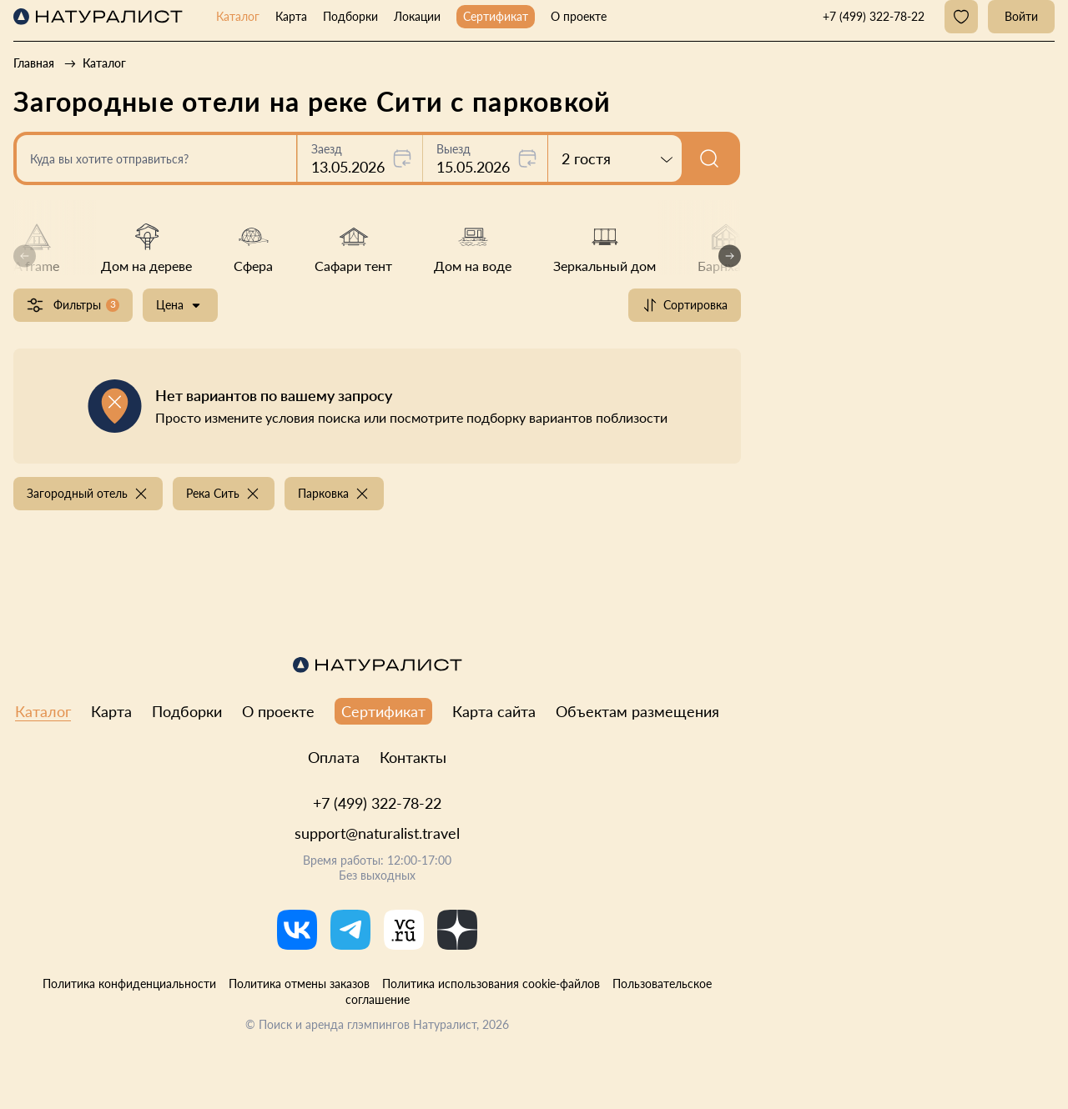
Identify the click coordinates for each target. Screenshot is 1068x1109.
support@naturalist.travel (377, 833)
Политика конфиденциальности (129, 983)
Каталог (237, 16)
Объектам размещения (637, 711)
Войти (1021, 16)
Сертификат (495, 16)
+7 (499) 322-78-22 (377, 803)
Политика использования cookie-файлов (491, 983)
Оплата (334, 757)
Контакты (413, 757)
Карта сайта (494, 711)
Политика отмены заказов (299, 983)
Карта (291, 16)
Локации (417, 16)
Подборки (350, 16)
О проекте (579, 16)
